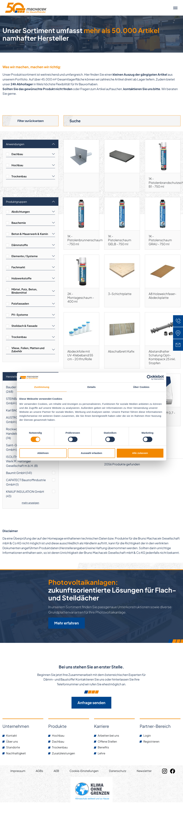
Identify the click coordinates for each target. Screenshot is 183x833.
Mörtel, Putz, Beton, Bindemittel (24, 291)
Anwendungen (15, 144)
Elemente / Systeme (24, 256)
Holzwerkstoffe (21, 279)
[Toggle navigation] (175, 7)
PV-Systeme (19, 315)
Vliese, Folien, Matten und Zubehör (27, 350)
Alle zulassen (140, 453)
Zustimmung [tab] (41, 387)
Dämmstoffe (19, 245)
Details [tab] (91, 387)
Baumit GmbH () (19, 473)
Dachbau (17, 154)
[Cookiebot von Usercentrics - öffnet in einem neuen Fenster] (149, 377)
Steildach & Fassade (24, 326)
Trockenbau (19, 177)
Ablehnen (43, 453)
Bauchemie (18, 223)
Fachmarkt (18, 268)
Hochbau (17, 166)
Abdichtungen (20, 212)
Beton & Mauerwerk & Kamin (29, 234)
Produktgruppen (16, 202)
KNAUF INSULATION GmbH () (25, 494)
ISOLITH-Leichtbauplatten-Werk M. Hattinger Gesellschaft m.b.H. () (25, 461)
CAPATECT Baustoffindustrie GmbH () (26, 483)
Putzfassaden (20, 304)
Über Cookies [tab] (141, 387)
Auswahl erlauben (91, 453)
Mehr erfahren (66, 624)
